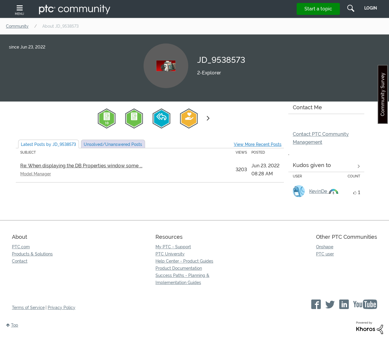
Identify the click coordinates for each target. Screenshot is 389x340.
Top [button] (14, 325)
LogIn (370, 8)
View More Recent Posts (257, 144)
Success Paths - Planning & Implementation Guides (182, 279)
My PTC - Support (173, 246)
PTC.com (21, 246)
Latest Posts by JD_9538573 (48, 144)
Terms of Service (28, 307)
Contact (19, 261)
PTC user (325, 254)
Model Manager (35, 173)
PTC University (170, 254)
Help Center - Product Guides (184, 261)
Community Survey (382, 94)
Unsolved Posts (113, 144)
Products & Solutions (32, 254)
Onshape (324, 246)
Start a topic (318, 9)
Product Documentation (178, 268)
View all (326, 166)
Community (17, 26)
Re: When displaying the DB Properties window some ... (81, 166)
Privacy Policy (61, 307)
